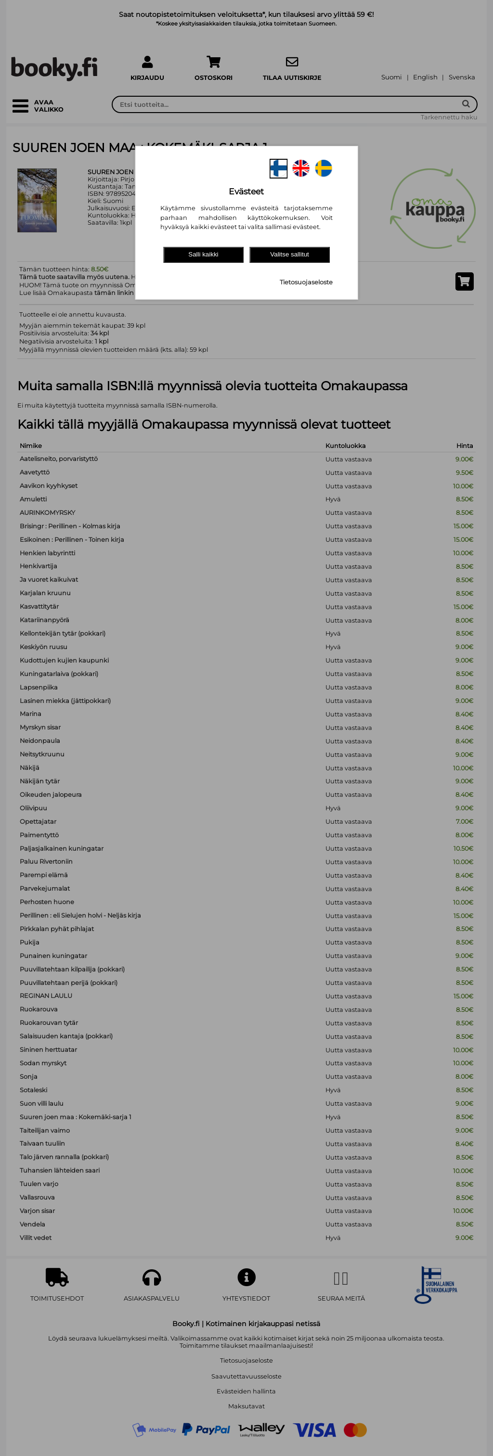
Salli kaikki (203, 254)
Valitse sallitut (289, 254)
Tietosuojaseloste (306, 282)
